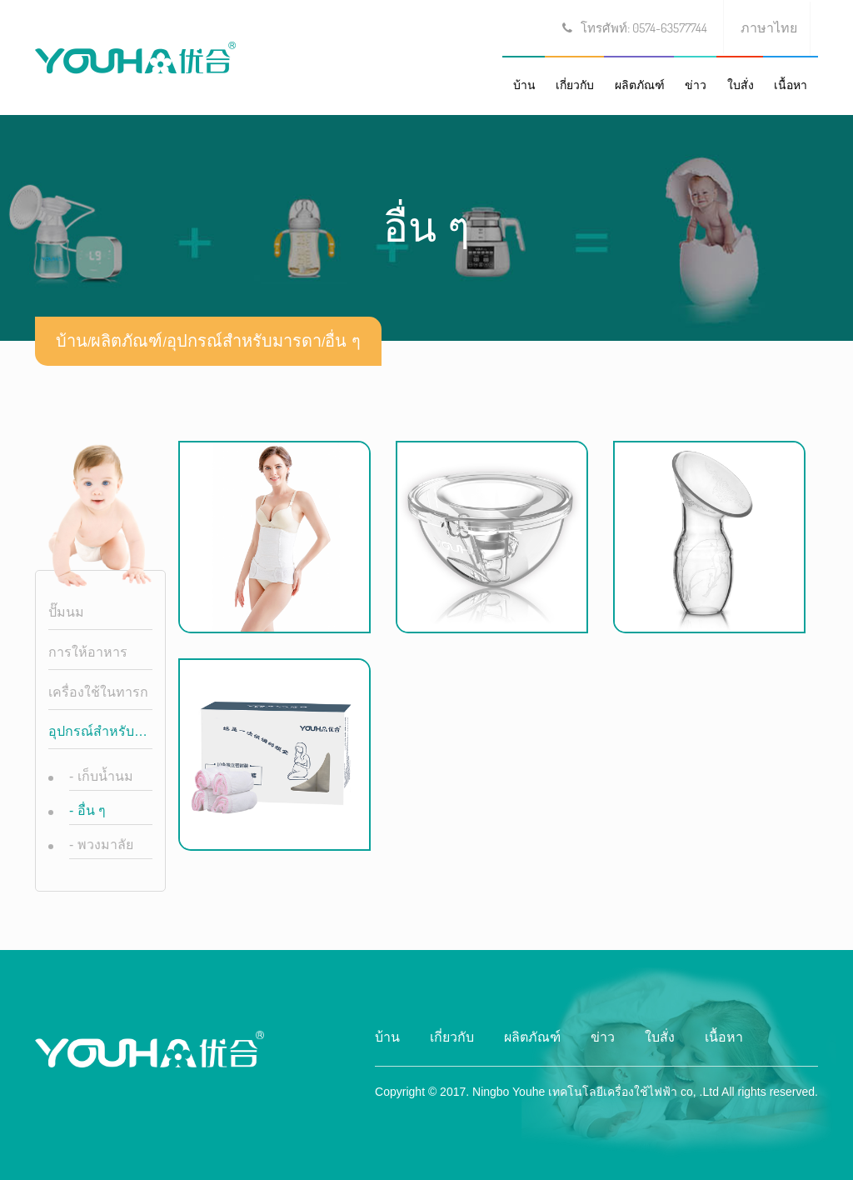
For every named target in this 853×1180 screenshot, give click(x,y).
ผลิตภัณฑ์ (640, 85)
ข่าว (695, 85)
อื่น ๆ (343, 341)
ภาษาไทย (769, 27)
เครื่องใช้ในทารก (98, 692)
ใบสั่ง (740, 85)
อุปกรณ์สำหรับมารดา (244, 341)
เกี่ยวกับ (575, 85)
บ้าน (524, 85)
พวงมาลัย (101, 845)
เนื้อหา (790, 85)
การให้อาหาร (87, 652)
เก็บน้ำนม (101, 776)
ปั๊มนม (66, 612)
